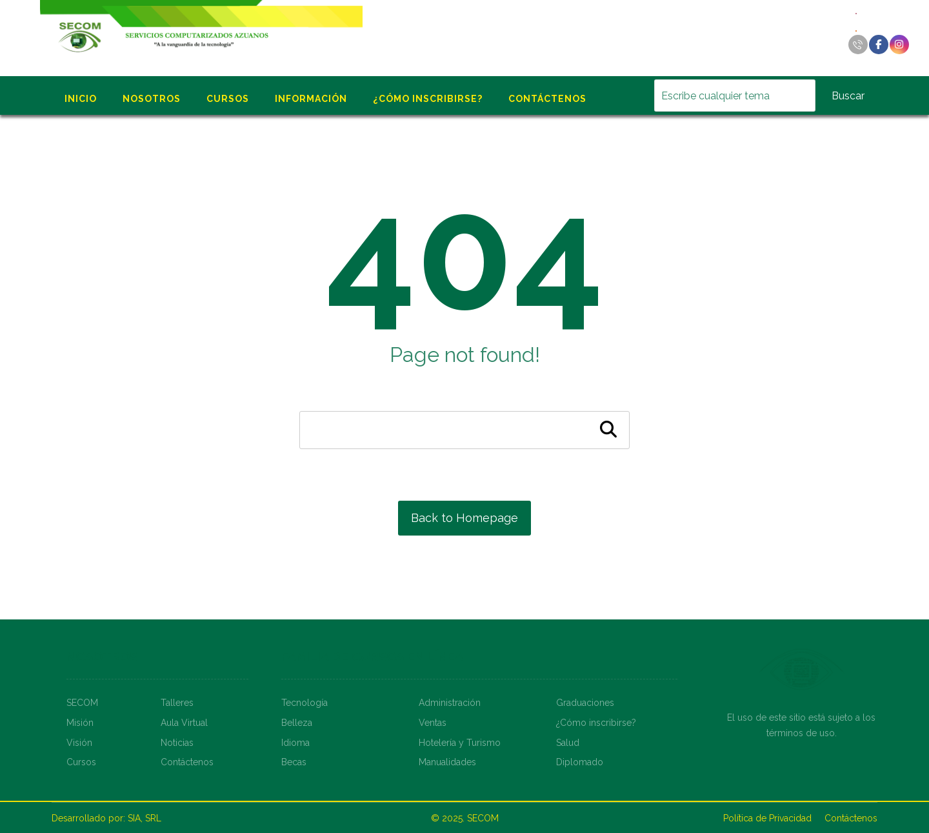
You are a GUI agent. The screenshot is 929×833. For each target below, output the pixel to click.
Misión (80, 723)
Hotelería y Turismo (460, 743)
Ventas (432, 723)
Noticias (177, 743)
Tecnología (304, 703)
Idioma (295, 743)
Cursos (81, 762)
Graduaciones (585, 703)
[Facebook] (878, 44)
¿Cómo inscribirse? (596, 723)
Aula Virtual (184, 723)
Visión (79, 743)
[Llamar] (858, 44)
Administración (450, 703)
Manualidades (447, 762)
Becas (293, 762)
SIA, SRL (144, 818)
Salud (567, 743)
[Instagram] (899, 44)
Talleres (177, 703)
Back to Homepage (464, 518)
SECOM (82, 703)
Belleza (296, 723)
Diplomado (579, 762)
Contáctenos (187, 762)
